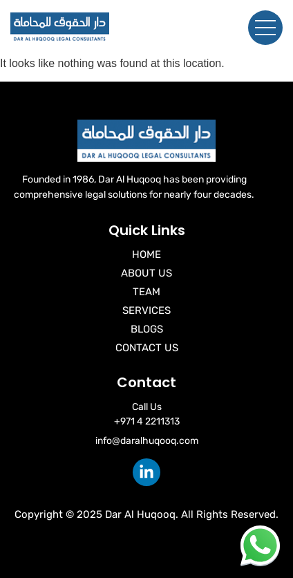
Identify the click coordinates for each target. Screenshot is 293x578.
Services (146, 310)
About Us (146, 273)
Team (146, 292)
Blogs (147, 329)
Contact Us (146, 348)
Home (146, 254)
